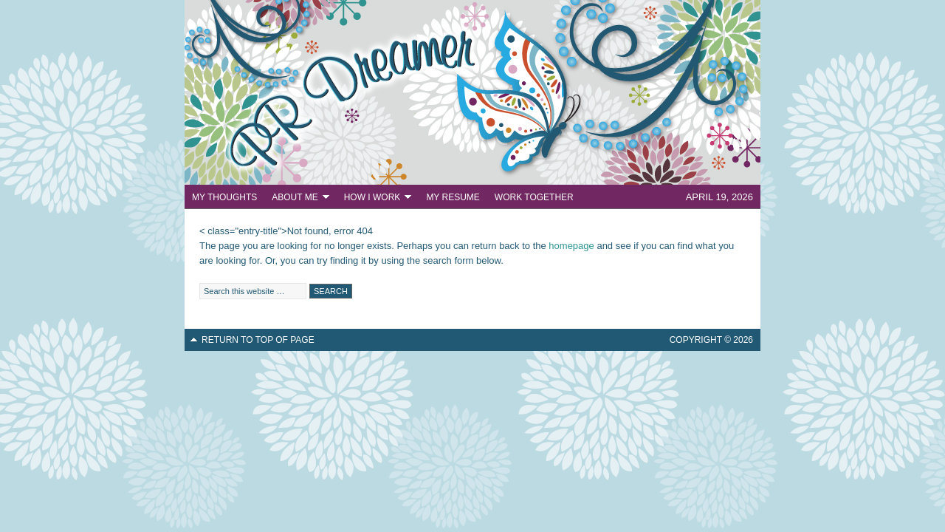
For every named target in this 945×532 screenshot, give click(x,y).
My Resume (452, 197)
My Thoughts (224, 197)
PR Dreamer (472, 92)
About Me (296, 199)
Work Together (534, 197)
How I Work (374, 199)
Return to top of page (258, 340)
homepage (571, 245)
